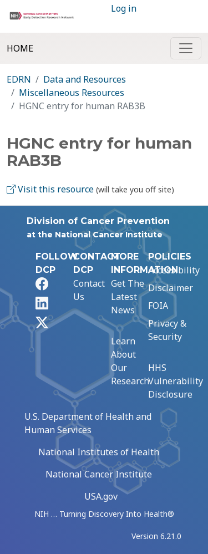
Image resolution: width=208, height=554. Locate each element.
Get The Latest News (127, 296)
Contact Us (89, 290)
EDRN (19, 79)
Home (20, 48)
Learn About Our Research (130, 361)
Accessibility (174, 270)
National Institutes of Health (98, 452)
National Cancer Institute (98, 474)
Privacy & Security (167, 330)
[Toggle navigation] (185, 48)
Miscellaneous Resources (71, 93)
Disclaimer (170, 288)
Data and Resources (84, 79)
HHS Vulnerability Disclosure (175, 381)
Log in (123, 8)
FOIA (158, 305)
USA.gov (101, 496)
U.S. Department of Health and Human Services (87, 423)
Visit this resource (50, 189)
